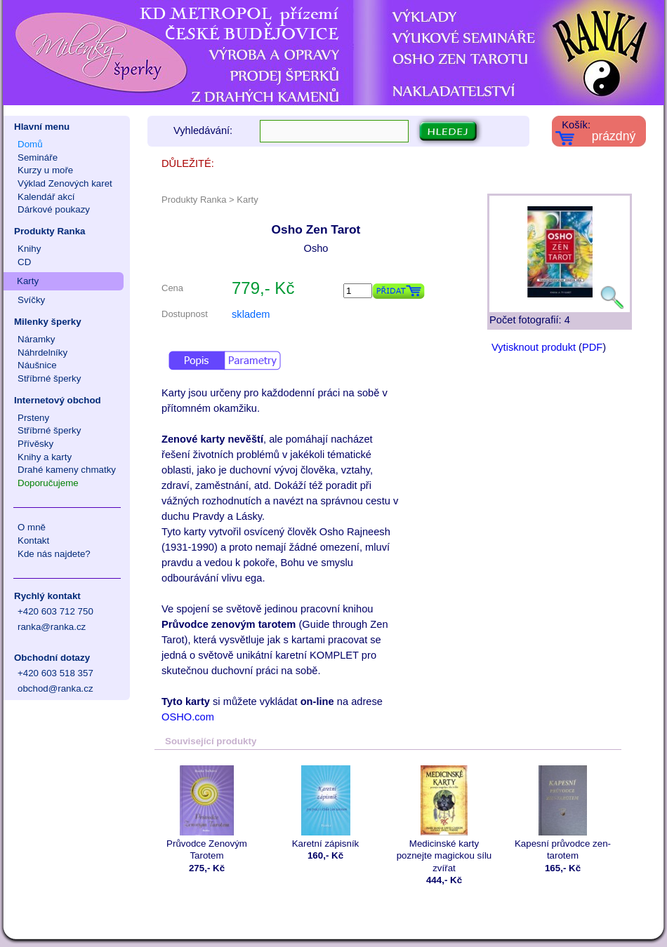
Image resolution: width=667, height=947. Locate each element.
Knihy (29, 248)
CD (24, 262)
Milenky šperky (47, 321)
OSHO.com (187, 717)
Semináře (38, 157)
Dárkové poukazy (54, 209)
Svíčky (31, 300)
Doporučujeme (48, 483)
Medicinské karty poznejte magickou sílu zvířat (444, 819)
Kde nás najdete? (54, 554)
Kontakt (33, 540)
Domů (30, 144)
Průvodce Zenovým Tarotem (207, 813)
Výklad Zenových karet (65, 183)
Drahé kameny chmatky (67, 469)
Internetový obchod (57, 400)
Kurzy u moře (45, 170)
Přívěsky (35, 443)
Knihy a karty (45, 457)
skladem (251, 314)
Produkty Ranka (49, 231)
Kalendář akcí (46, 197)
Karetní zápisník (325, 807)
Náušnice (37, 365)
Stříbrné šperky (49, 378)
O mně (32, 527)
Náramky (36, 339)
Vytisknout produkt (533, 347)
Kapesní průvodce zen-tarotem (563, 813)
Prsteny (33, 417)
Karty (28, 281)
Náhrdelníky (42, 352)
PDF (592, 347)
